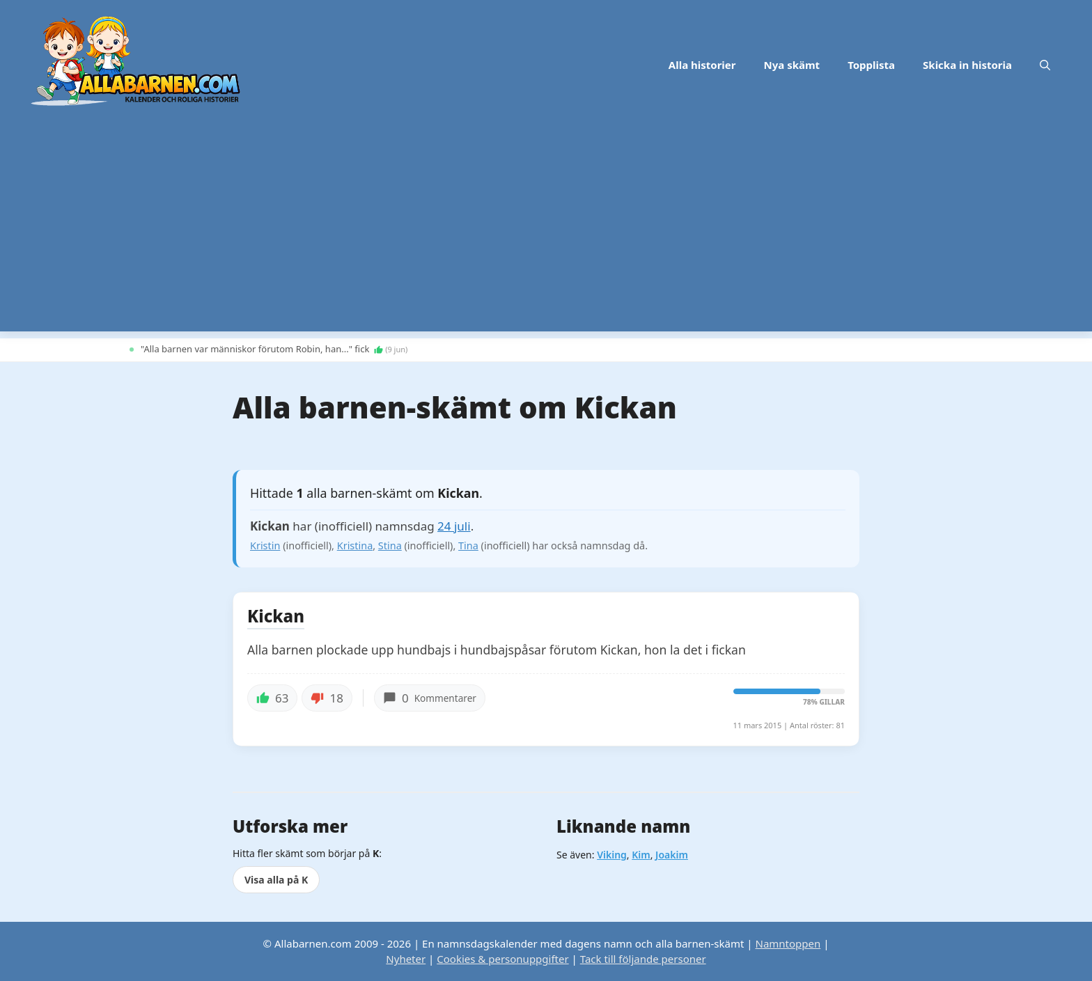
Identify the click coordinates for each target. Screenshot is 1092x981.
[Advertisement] (546, 233)
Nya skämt (792, 65)
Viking (612, 854)
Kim (641, 854)
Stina (390, 545)
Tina (468, 545)
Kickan (275, 616)
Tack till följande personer (643, 959)
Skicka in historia (967, 65)
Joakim (671, 854)
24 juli (454, 526)
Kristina (355, 545)
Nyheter (406, 959)
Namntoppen (787, 943)
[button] (1045, 65)
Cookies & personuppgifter (502, 959)
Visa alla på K (276, 879)
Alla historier (702, 65)
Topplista (871, 65)
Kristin (265, 545)
